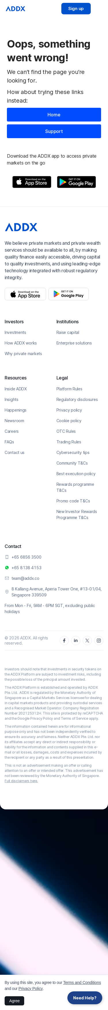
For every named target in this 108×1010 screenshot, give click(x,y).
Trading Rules (68, 441)
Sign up (76, 8)
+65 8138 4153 (26, 567)
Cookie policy (69, 420)
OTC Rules (66, 431)
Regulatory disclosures (77, 399)
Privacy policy (69, 410)
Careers (12, 431)
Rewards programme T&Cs (75, 487)
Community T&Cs (72, 463)
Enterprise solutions (74, 342)
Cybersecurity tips (73, 452)
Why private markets (23, 353)
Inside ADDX (16, 388)
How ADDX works (21, 342)
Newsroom (14, 420)
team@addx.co (25, 578)
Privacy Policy (30, 988)
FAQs (9, 441)
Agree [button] (14, 1001)
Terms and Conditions (82, 982)
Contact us (14, 452)
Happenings (15, 410)
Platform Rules (69, 388)
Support (54, 131)
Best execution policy (76, 473)
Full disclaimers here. (21, 781)
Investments (15, 332)
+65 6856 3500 (26, 557)
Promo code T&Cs (73, 500)
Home (54, 115)
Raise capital (67, 332)
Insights (11, 399)
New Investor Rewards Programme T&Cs (76, 514)
